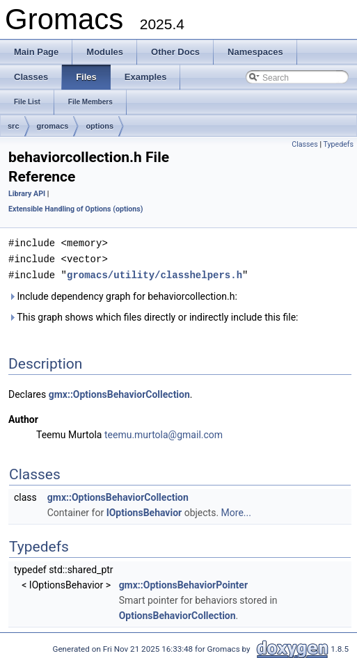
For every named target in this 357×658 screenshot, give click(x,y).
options (99, 126)
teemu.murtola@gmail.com (163, 432)
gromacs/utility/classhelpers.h (154, 273)
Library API (26, 193)
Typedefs (338, 144)
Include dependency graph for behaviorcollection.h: (122, 294)
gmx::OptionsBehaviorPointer (183, 582)
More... (236, 510)
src (13, 126)
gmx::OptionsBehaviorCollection (119, 392)
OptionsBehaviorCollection (177, 613)
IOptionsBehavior (144, 510)
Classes (304, 144)
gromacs (53, 126)
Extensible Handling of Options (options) (75, 209)
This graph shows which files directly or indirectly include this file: (153, 315)
